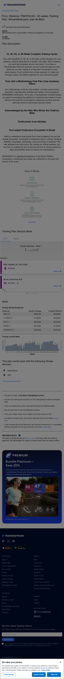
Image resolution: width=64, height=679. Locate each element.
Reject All (54, 674)
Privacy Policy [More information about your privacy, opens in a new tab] (45, 670)
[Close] (60, 662)
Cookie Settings (9, 674)
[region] (32, 669)
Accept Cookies (39, 674)
